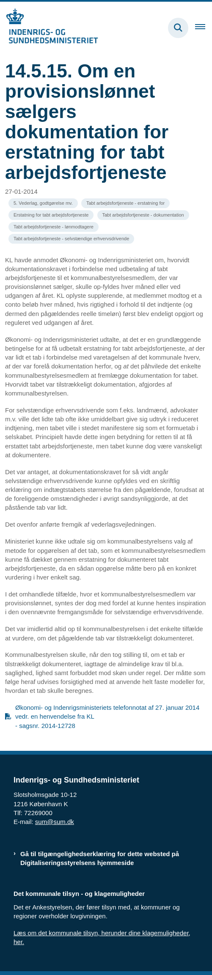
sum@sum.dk (54, 821)
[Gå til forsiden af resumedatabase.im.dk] (49, 27)
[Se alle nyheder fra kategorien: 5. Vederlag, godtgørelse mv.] (43, 203)
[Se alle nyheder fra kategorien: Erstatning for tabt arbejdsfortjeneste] (51, 215)
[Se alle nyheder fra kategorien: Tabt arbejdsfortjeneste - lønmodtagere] (53, 227)
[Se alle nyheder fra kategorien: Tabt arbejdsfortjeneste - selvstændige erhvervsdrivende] (71, 239)
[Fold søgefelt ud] (178, 28)
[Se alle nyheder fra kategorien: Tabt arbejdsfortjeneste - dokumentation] (143, 215)
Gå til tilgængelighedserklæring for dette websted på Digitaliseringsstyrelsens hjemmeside (99, 858)
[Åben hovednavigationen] (203, 28)
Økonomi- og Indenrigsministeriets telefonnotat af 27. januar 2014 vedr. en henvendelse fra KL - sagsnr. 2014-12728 (107, 716)
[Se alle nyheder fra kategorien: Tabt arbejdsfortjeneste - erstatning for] (125, 203)
